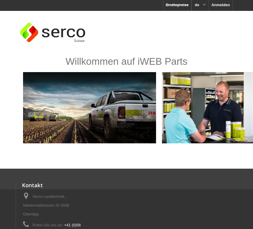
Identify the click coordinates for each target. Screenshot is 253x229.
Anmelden (220, 5)
